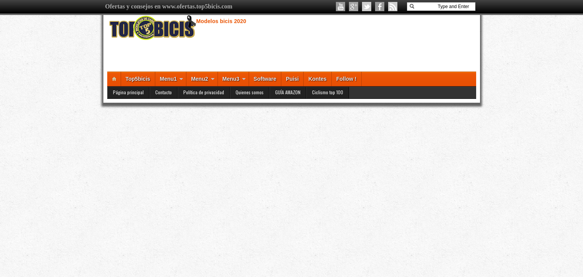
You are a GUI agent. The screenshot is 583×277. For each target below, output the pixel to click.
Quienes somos (250, 92)
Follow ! (346, 79)
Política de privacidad (203, 92)
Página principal (128, 92)
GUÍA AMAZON (288, 92)
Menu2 (199, 79)
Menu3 (231, 79)
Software (265, 79)
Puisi (292, 79)
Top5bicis (138, 79)
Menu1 (168, 79)
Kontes (317, 79)
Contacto (163, 92)
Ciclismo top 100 (327, 92)
